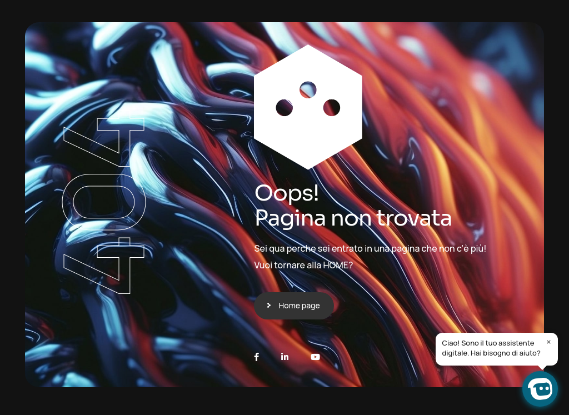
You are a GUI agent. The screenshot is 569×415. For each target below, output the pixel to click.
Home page (299, 305)
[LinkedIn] (284, 357)
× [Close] (548, 341)
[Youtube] (315, 357)
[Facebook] (256, 357)
